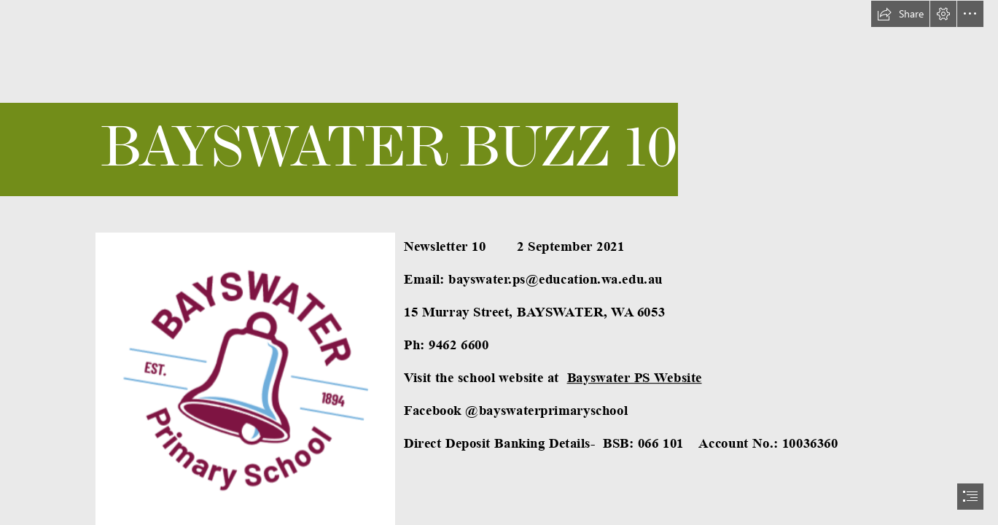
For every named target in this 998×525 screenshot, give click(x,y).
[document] (499, 262)
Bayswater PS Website (634, 377)
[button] (900, 14)
